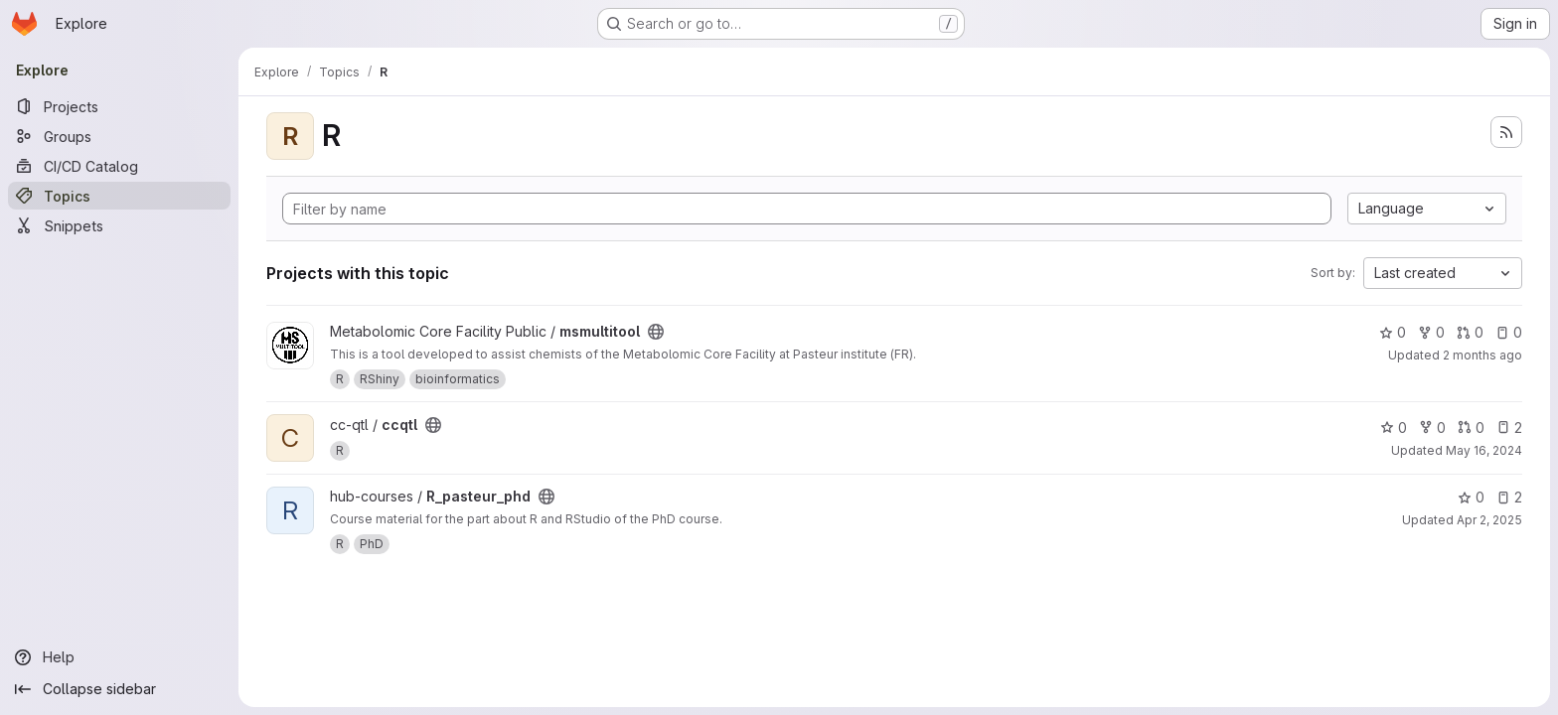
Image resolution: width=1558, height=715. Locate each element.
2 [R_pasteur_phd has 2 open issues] (1509, 497)
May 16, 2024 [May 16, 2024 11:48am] (1484, 450)
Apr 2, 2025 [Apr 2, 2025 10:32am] (1489, 519)
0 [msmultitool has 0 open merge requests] (1470, 332)
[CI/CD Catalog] (119, 166)
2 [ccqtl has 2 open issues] (1509, 427)
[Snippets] (119, 225)
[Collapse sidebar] (119, 689)
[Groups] (119, 136)
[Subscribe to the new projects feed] (1506, 132)
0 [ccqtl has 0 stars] (1393, 427)
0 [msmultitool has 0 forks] (1431, 332)
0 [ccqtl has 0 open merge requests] (1471, 427)
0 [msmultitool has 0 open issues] (1508, 332)
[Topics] (119, 196)
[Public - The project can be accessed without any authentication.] (656, 332)
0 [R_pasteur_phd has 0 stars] (1471, 497)
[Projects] (119, 106)
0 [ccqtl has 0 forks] (1432, 427)
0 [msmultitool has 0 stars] (1392, 332)
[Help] (119, 657)
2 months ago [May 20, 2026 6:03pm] (1482, 355)
